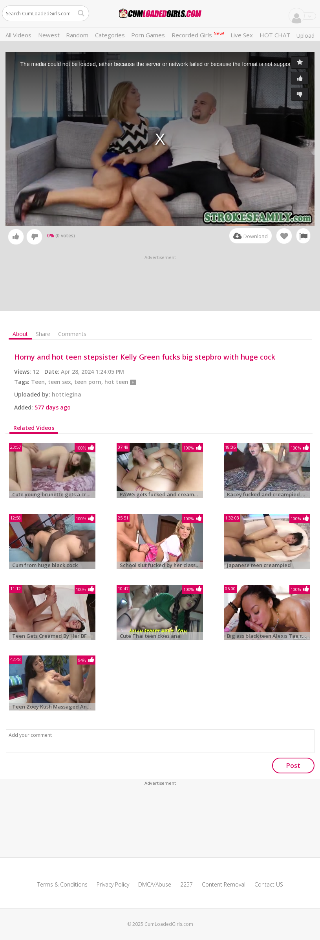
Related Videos (33, 427)
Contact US (268, 884)
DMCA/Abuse (154, 884)
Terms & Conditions (62, 884)
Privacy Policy (113, 884)
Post (293, 765)
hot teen (117, 382)
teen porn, (89, 382)
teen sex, (61, 382)
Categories (110, 35)
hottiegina (66, 394)
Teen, (39, 382)
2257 (186, 884)
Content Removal (223, 884)
